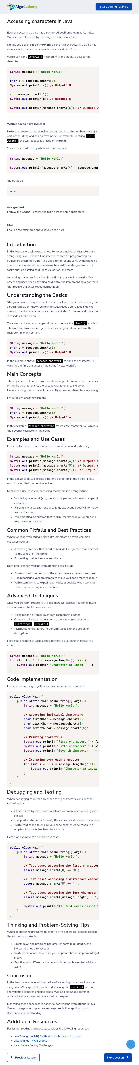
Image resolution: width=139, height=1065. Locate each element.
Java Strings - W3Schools (30, 1041)
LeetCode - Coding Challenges (33, 1045)
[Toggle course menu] (130, 1044)
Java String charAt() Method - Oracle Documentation (47, 1036)
